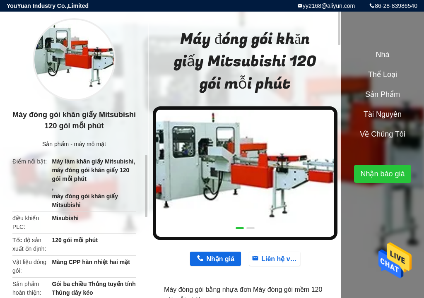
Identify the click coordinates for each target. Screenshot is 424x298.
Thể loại (382, 74)
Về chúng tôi (382, 134)
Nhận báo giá (382, 174)
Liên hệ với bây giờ (280, 258)
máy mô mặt (90, 144)
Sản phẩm (55, 144)
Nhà (382, 54)
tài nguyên (383, 114)
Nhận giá (220, 258)
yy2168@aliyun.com (329, 5)
